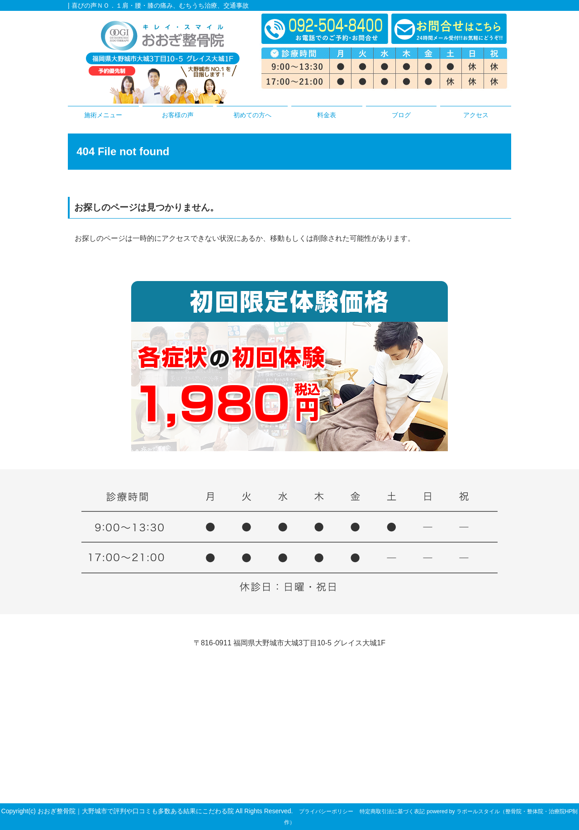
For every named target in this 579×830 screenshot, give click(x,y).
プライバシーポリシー (326, 811)
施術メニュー (103, 115)
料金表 (326, 115)
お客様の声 (178, 115)
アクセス (476, 115)
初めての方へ (252, 115)
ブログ (401, 115)
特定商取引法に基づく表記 (392, 811)
